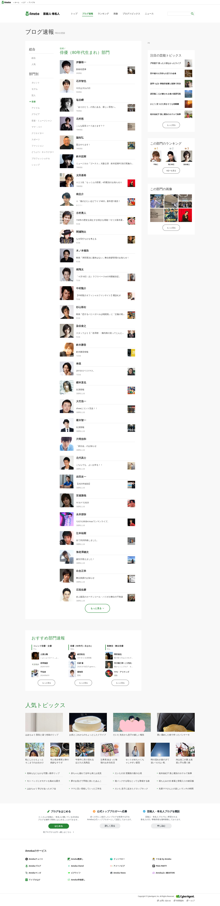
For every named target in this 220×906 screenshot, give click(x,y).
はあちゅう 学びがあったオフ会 (41, 788)
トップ (74, 13)
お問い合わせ (165, 900)
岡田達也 (118, 654)
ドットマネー (118, 859)
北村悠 (80, 118)
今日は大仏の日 (83, 88)
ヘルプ (192, 900)
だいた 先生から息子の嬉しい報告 (128, 734)
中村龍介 (81, 288)
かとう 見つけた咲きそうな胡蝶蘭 (164, 104)
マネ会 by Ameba (163, 859)
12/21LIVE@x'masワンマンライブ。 (92, 521)
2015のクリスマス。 (85, 370)
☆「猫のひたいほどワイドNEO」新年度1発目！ (98, 201)
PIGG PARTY (160, 866)
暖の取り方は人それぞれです (125, 658)
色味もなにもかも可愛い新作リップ (43, 773)
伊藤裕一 (81, 62)
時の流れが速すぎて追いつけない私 (160, 761)
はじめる (59, 826)
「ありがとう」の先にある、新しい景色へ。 (96, 106)
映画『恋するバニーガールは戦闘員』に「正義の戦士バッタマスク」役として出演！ (115, 314)
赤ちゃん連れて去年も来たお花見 (86, 773)
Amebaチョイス (35, 859)
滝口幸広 (171, 164)
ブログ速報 (87, 13)
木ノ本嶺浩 (82, 250)
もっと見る (46, 683)
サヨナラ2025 (82, 502)
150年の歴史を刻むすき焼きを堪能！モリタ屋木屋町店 (101, 220)
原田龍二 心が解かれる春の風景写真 (165, 93)
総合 (34, 58)
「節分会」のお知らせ (86, 446)
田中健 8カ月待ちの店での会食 (163, 73)
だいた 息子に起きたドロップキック (131, 788)
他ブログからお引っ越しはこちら (57, 832)
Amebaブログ (34, 866)
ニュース (149, 13)
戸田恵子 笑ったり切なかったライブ (165, 63)
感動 (116, 675)
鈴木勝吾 (81, 344)
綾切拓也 (81, 654)
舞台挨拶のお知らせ (85, 577)
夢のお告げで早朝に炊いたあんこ (86, 780)
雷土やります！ (83, 144)
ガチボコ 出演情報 (84, 658)
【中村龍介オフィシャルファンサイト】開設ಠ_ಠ (98, 295)
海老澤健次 (82, 552)
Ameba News (119, 872)
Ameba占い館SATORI (164, 872)
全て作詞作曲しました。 (87, 540)
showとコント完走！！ (86, 408)
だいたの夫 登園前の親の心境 (128, 773)
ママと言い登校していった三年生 (86, 788)
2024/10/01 (45, 666)
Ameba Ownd (77, 866)
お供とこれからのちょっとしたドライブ (87, 734)
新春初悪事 (81, 69)
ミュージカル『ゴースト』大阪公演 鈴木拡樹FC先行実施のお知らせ (108, 163)
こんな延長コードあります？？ (90, 125)
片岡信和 (81, 439)
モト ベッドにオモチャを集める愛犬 (43, 780)
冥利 (79, 675)
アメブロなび (34, 879)
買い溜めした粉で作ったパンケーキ (173, 734)
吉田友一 (81, 476)
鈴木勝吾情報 (82, 351)
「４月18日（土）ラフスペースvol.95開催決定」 (98, 276)
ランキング (103, 13)
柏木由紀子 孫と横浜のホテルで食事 (165, 114)
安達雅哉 (81, 495)
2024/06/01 (45, 675)
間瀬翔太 (81, 231)
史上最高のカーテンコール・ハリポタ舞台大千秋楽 (99, 596)
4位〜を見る (171, 170)
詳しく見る (110, 825)
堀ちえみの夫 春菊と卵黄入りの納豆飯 (176, 780)
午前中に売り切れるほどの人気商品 (84, 761)
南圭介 (80, 194)
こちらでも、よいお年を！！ (89, 464)
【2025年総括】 (83, 483)
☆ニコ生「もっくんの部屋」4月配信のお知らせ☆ (99, 182)
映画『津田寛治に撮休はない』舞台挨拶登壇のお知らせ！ (102, 257)
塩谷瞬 (80, 100)
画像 (115, 13)
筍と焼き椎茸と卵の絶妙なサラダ (59, 761)
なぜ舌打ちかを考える (86, 238)
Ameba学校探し (78, 879)
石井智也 (81, 81)
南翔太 (80, 269)
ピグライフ (75, 872)
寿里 (78, 363)
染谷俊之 (81, 326)
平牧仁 (155, 164)
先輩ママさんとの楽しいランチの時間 (176, 788)
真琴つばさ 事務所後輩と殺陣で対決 (165, 83)
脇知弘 (80, 137)
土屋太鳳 (44, 654)
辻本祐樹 (81, 533)
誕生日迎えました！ (85, 559)
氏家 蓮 (80, 663)
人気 (34, 64)
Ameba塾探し (77, 859)
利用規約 (180, 900)
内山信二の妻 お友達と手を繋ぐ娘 (184, 761)
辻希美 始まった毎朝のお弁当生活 (109, 761)
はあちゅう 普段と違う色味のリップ (41, 734)
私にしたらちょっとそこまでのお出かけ (34, 761)
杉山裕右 (81, 307)
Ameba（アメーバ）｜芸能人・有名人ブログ (42, 13)
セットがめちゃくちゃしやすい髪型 (135, 761)
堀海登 (80, 672)
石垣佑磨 (81, 589)
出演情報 (80, 389)
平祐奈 (43, 672)
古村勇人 (81, 213)
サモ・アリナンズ (121, 672)
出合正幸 (81, 571)
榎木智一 (81, 420)
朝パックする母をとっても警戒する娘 (132, 780)
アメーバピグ (118, 866)
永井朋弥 (81, 514)
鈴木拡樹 (81, 156)
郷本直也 (81, 382)
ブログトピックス (131, 13)
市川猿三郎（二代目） (123, 663)
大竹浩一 (81, 401)
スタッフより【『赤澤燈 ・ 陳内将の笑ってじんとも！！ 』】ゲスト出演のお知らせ (114, 333)
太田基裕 (81, 175)
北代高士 (81, 458)
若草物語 (44, 663)
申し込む (161, 825)
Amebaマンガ (34, 872)
